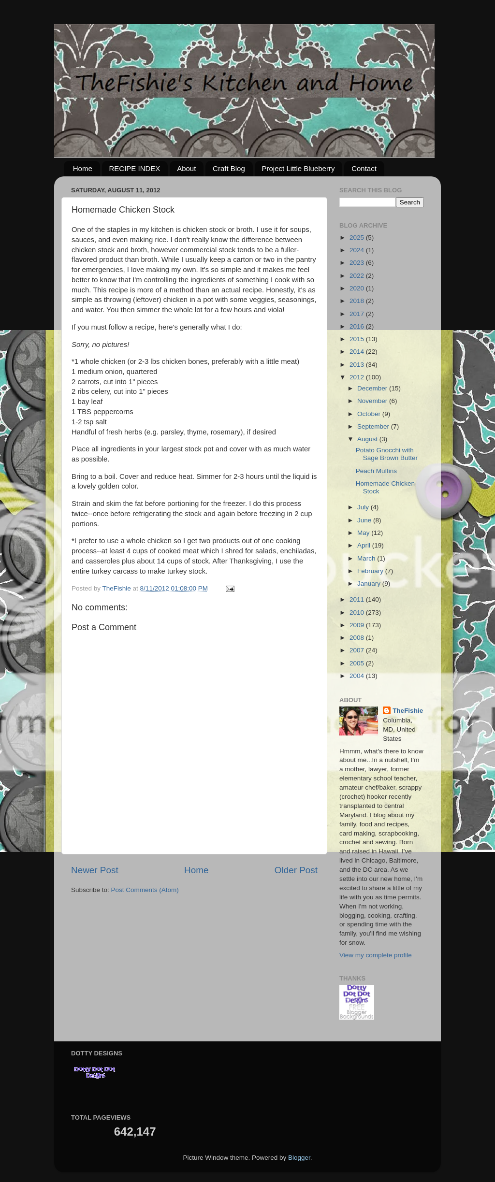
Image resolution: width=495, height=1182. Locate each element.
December (373, 388)
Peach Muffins (376, 471)
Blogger (299, 1157)
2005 (357, 663)
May (364, 532)
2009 (357, 625)
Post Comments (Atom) (145, 890)
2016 (357, 326)
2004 (357, 675)
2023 (357, 262)
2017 (357, 313)
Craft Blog (229, 168)
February (371, 571)
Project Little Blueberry (298, 168)
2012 (357, 377)
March (367, 558)
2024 (357, 250)
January (369, 583)
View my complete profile (375, 955)
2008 (357, 637)
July (364, 507)
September (374, 426)
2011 (357, 599)
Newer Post (94, 870)
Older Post (296, 870)
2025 (357, 237)
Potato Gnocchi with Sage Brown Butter (387, 454)
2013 (357, 364)
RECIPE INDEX (134, 168)
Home (82, 168)
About (186, 168)
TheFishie (408, 710)
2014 (357, 351)
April (364, 545)
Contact (364, 168)
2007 (357, 650)
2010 (357, 612)
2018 (357, 300)
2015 (357, 339)
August (368, 439)
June (365, 520)
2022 (357, 275)
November (373, 400)
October (369, 414)
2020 (357, 288)
